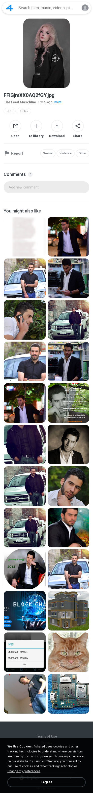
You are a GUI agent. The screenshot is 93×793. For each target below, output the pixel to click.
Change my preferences (23, 771)
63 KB (24, 111)
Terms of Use (46, 736)
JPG (9, 111)
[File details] (25, 237)
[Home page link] (9, 7)
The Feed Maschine (20, 102)
